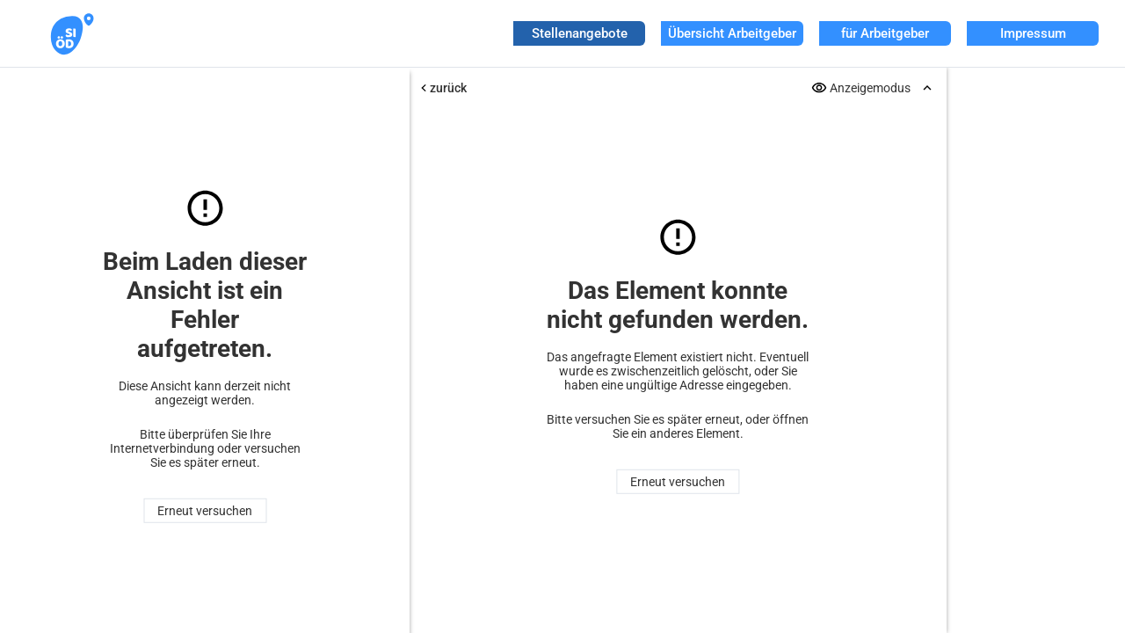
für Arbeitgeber (885, 33)
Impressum (1033, 33)
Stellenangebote (580, 33)
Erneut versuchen (204, 511)
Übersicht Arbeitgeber (732, 33)
